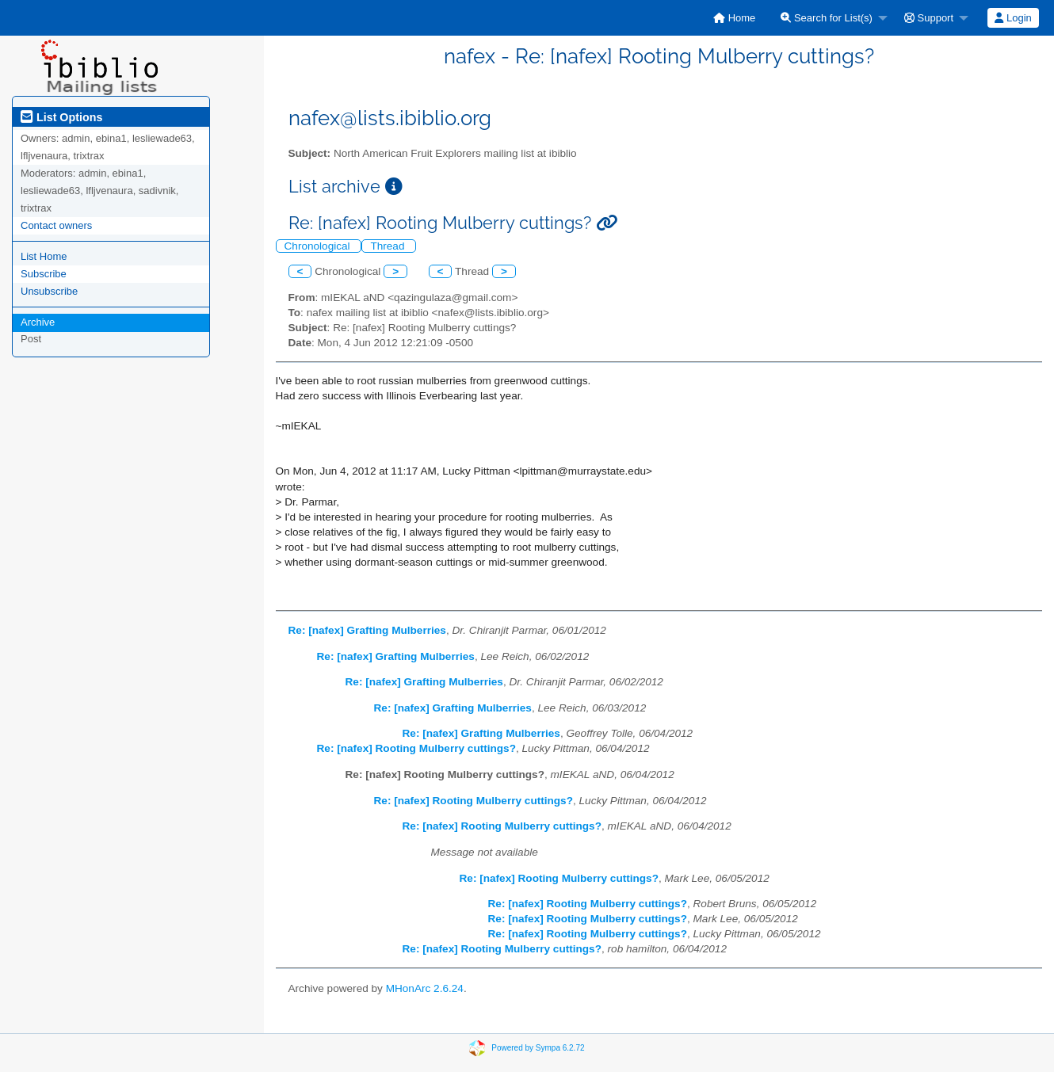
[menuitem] (734, 18)
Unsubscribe (49, 291)
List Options (61, 117)
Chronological (319, 246)
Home (734, 18)
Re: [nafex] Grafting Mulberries (367, 630)
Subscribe (44, 274)
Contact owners (56, 225)
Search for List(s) (827, 18)
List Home (44, 256)
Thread (388, 246)
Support (928, 18)
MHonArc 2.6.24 (425, 988)
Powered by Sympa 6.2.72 (537, 1047)
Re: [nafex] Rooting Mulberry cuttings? (416, 748)
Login (1013, 18)
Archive (38, 322)
